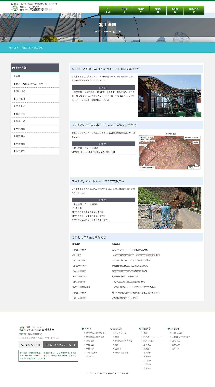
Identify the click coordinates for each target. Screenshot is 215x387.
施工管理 (19, 151)
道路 (17, 76)
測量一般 (19, 121)
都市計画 (19, 113)
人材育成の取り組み (181, 336)
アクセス (90, 356)
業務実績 (155, 8)
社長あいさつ (121, 332)
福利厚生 (176, 340)
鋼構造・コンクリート (153, 336)
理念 (117, 336)
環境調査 (19, 143)
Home (15, 47)
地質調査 (19, 136)
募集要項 (176, 344)
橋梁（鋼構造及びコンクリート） (32, 83)
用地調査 (19, 128)
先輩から (176, 348)
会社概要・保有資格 (124, 340)
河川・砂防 (148, 340)
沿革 (117, 344)
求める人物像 (178, 332)
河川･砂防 (20, 91)
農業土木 (19, 106)
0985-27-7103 (32, 345)
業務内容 (136, 8)
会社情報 (118, 8)
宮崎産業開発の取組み (96, 332)
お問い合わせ (193, 8)
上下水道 (19, 98)
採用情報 (173, 8)
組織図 (118, 348)
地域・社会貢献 (122, 352)
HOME (100, 8)
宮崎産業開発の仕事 (95, 336)
